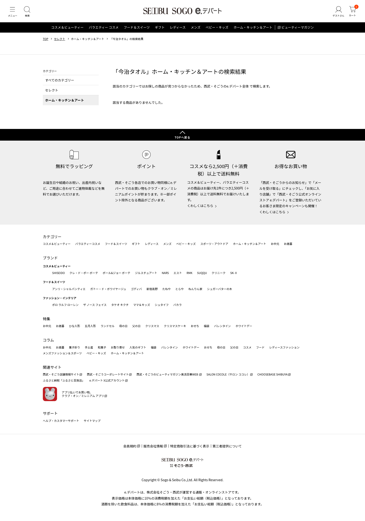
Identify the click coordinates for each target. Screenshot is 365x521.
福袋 (206, 326)
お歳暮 (288, 244)
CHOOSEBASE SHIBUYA (272, 374)
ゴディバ (136, 289)
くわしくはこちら (200, 205)
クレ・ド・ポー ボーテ (83, 273)
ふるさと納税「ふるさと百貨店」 (64, 380)
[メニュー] (13, 13)
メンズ (196, 29)
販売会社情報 (153, 446)
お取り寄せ (118, 347)
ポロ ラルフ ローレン (65, 305)
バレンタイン (222, 326)
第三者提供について (227, 446)
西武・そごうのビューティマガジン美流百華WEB (167, 374)
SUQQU (202, 273)
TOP (45, 40)
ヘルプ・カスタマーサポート (61, 421)
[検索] (28, 13)
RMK (189, 273)
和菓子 (102, 347)
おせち (195, 326)
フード (260, 347)
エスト (177, 273)
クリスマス (152, 326)
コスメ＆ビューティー (67, 29)
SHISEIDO (58, 273)
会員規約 (129, 446)
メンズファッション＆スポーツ (62, 353)
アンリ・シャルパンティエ (68, 289)
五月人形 (90, 326)
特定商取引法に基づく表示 (189, 446)
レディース (178, 29)
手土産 (89, 347)
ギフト (160, 29)
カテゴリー (52, 236)
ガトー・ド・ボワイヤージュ (108, 289)
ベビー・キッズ (217, 29)
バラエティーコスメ (87, 244)
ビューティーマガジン (297, 29)
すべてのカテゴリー (59, 81)
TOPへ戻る (182, 137)
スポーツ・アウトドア (214, 244)
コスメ (247, 347)
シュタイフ (162, 305)
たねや (166, 289)
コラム (48, 340)
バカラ (177, 305)
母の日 (123, 326)
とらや (179, 289)
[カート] (352, 13)
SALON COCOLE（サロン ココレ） (228, 374)
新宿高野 (152, 289)
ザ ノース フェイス (94, 305)
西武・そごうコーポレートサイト (108, 374)
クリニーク (219, 273)
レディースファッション (284, 347)
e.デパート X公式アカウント (107, 380)
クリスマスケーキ (175, 326)
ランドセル (108, 326)
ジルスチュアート (146, 273)
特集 (46, 318)
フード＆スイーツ (137, 29)
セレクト (59, 40)
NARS (165, 273)
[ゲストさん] (338, 13)
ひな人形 (74, 326)
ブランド (50, 257)
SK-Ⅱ (233, 273)
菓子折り (74, 347)
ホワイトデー (243, 326)
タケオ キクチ (120, 305)
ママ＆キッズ (141, 305)
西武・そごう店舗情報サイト (61, 374)
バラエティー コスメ (103, 29)
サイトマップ (92, 421)
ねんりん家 (195, 289)
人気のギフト (137, 347)
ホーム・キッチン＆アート (252, 29)
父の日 (136, 326)
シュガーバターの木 (219, 289)
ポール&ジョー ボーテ (116, 273)
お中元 (275, 244)
